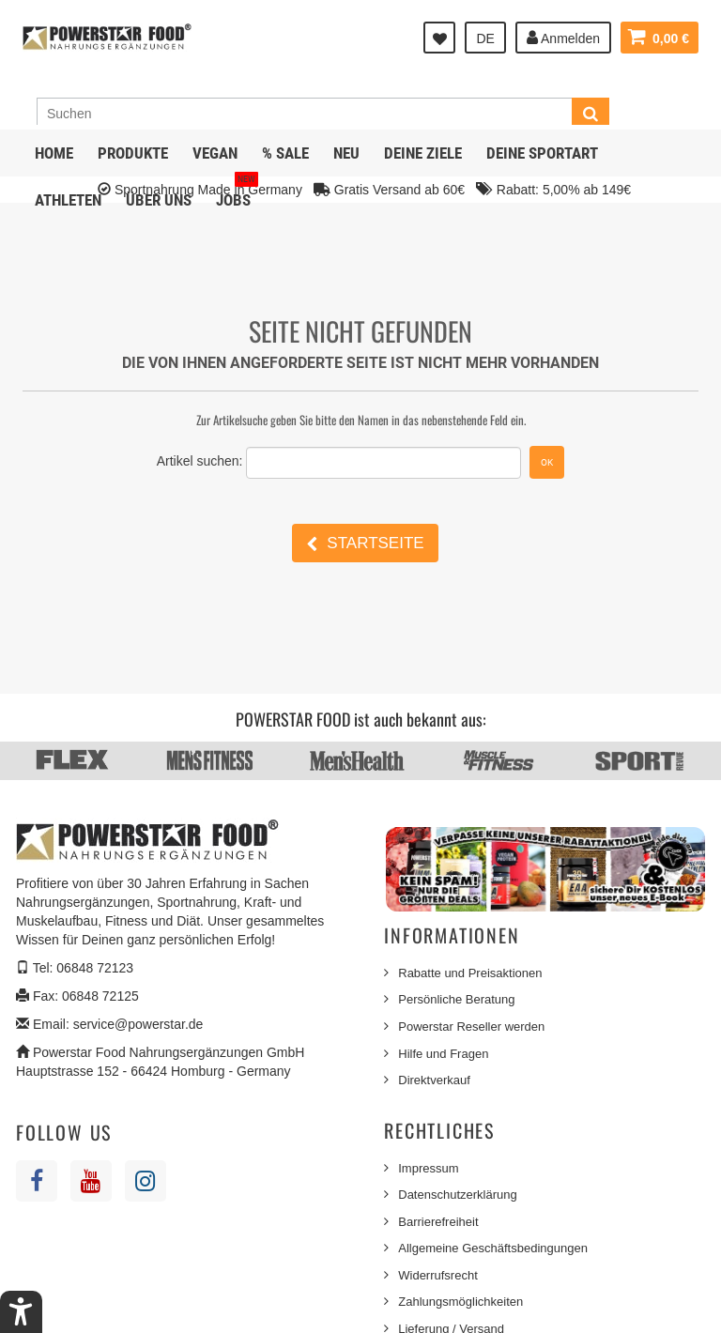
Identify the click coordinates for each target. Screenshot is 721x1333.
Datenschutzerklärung (457, 1194)
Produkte (133, 153)
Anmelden (563, 37)
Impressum (428, 1168)
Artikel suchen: (200, 460)
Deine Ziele (423, 153)
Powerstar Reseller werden (471, 1026)
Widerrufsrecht (438, 1275)
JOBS (237, 192)
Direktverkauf (434, 1080)
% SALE (285, 153)
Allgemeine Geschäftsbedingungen (493, 1248)
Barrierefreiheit (438, 1222)
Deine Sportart (542, 153)
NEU (346, 153)
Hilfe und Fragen (443, 1054)
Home (54, 153)
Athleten (68, 200)
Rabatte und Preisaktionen (470, 973)
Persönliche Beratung (456, 999)
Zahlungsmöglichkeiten (460, 1302)
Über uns (159, 200)
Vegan (215, 153)
